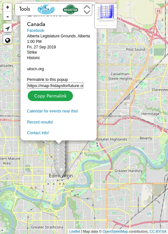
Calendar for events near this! (52, 111)
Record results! (40, 122)
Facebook (35, 30)
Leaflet (74, 231)
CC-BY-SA (157, 231)
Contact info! (38, 133)
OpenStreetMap (115, 231)
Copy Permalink (50, 95)
